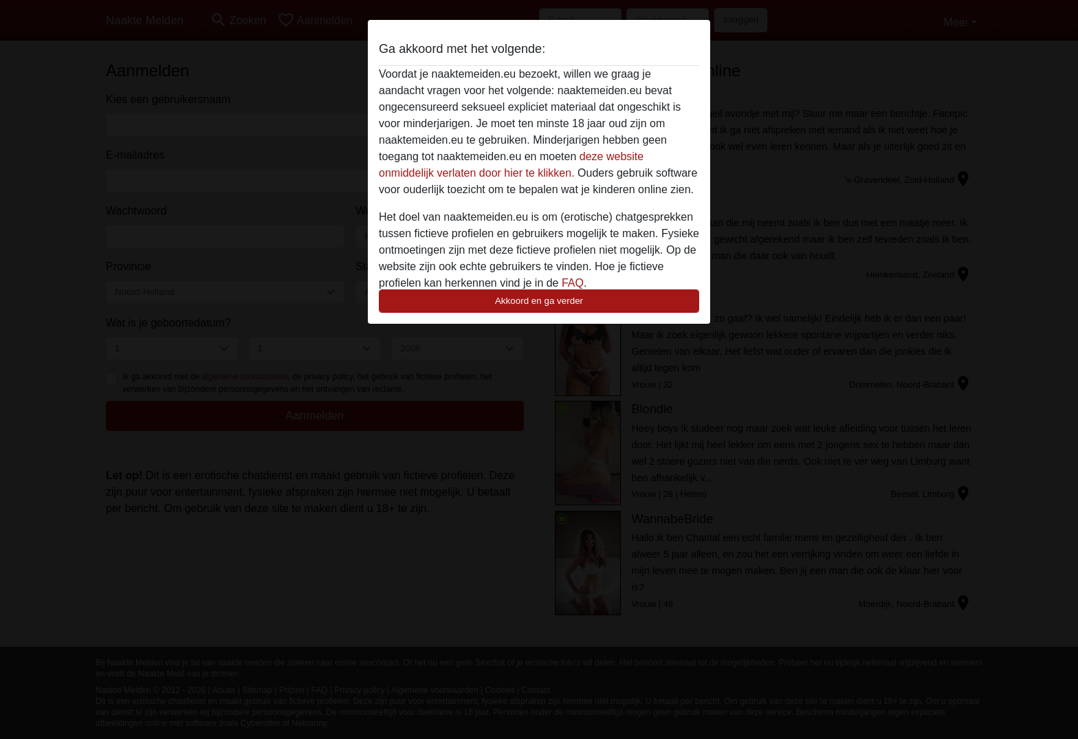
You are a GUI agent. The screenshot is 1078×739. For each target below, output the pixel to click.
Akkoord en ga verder (539, 301)
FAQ (573, 283)
